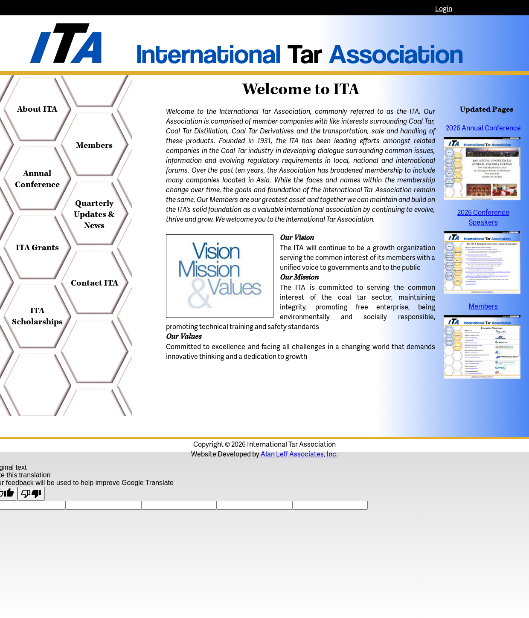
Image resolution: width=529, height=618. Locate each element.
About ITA (37, 109)
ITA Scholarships (37, 316)
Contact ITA (94, 283)
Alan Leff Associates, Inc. (299, 454)
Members (94, 145)
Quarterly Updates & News (94, 214)
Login (443, 8)
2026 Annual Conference (483, 128)
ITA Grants (37, 247)
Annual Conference (37, 179)
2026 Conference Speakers (483, 217)
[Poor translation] (31, 494)
